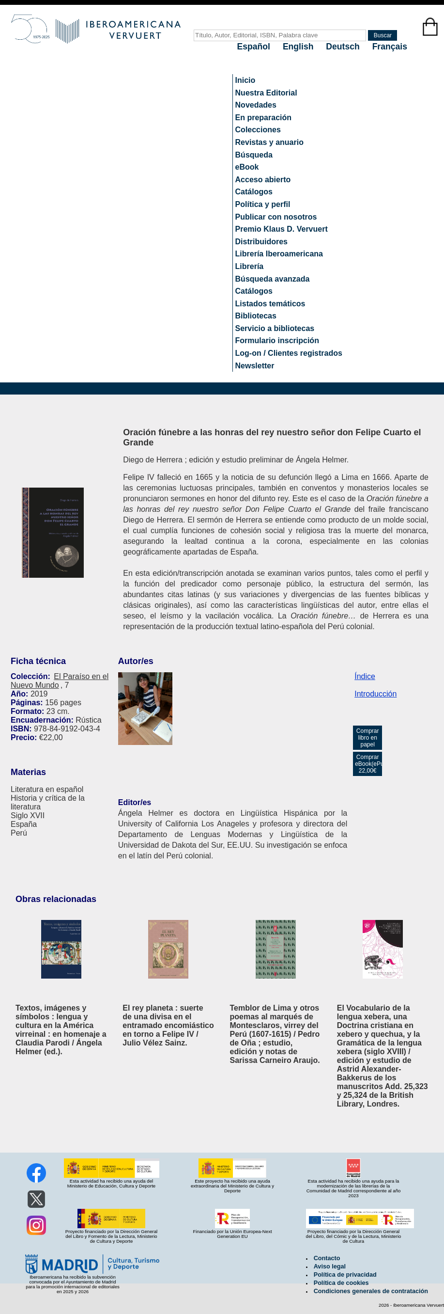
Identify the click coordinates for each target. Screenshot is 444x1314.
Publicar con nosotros (276, 217)
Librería (249, 266)
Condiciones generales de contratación (371, 1291)
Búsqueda (254, 155)
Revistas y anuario (269, 142)
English (299, 46)
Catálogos (254, 192)
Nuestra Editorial (266, 93)
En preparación (263, 117)
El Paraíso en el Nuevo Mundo (59, 680)
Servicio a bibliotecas (275, 328)
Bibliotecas (255, 316)
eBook (247, 167)
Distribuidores (261, 241)
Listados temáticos (270, 304)
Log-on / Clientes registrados (288, 353)
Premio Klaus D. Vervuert (281, 229)
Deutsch (344, 46)
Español (255, 46)
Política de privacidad (345, 1274)
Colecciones (258, 130)
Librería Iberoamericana (279, 254)
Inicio (245, 80)
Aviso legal (330, 1266)
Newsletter (255, 366)
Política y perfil (263, 204)
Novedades (255, 105)
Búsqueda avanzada (272, 279)
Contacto (327, 1258)
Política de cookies (341, 1283)
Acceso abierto (263, 179)
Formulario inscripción (277, 340)
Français (389, 46)
